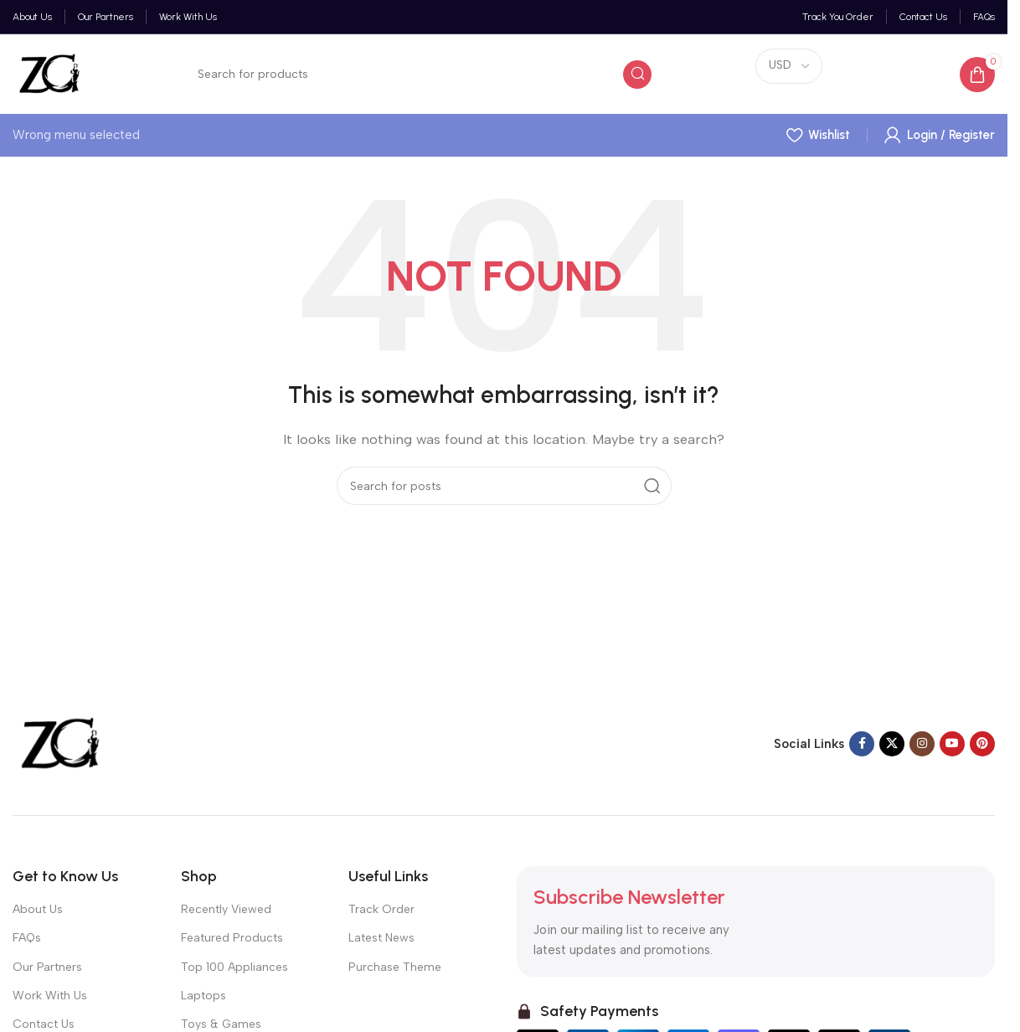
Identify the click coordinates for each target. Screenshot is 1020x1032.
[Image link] (59, 743)
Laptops (203, 995)
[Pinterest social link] (982, 743)
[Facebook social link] (861, 743)
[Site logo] (48, 72)
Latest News (381, 938)
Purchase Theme (394, 967)
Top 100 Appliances (234, 967)
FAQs (27, 938)
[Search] (419, 74)
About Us (38, 909)
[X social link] (891, 743)
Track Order (381, 909)
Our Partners (47, 967)
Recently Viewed (226, 909)
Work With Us (50, 995)
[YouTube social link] (952, 743)
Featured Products (232, 938)
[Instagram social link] (922, 743)
